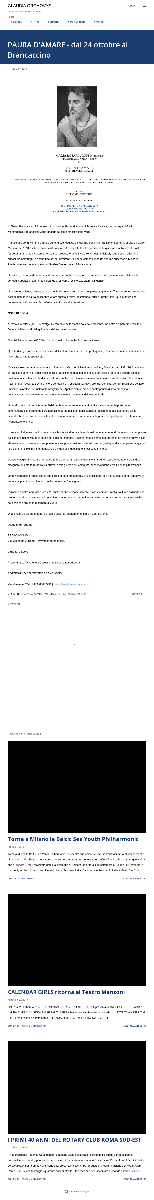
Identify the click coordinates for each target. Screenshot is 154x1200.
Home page (14, 21)
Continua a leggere (134, 878)
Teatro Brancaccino (74, 593)
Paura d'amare (52, 593)
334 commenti (30, 878)
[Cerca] (132, 6)
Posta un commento (34, 1025)
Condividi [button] (137, 593)
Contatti (97, 21)
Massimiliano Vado (31, 593)
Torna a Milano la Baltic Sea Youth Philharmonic (73, 839)
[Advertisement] (77, 706)
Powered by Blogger (77, 1191)
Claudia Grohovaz (29, 5)
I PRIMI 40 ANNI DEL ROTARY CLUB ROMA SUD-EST (74, 1139)
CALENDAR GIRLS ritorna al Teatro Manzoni (66, 992)
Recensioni (51, 21)
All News (33, 21)
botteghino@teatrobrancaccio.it (72, 584)
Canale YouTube (74, 21)
